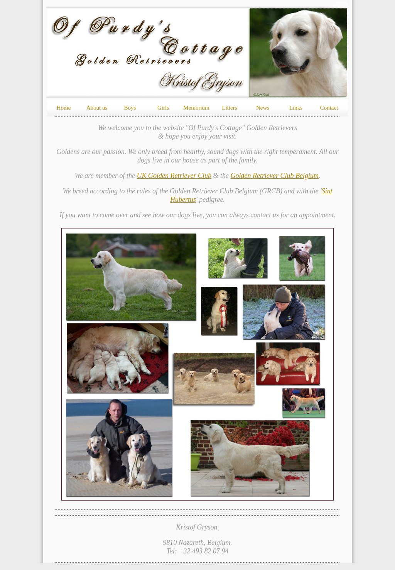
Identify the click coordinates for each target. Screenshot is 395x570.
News (262, 108)
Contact (329, 108)
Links (295, 108)
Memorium (196, 108)
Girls (163, 108)
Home (64, 108)
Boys (130, 108)
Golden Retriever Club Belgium (275, 175)
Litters (229, 108)
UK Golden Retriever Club (174, 175)
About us (97, 108)
